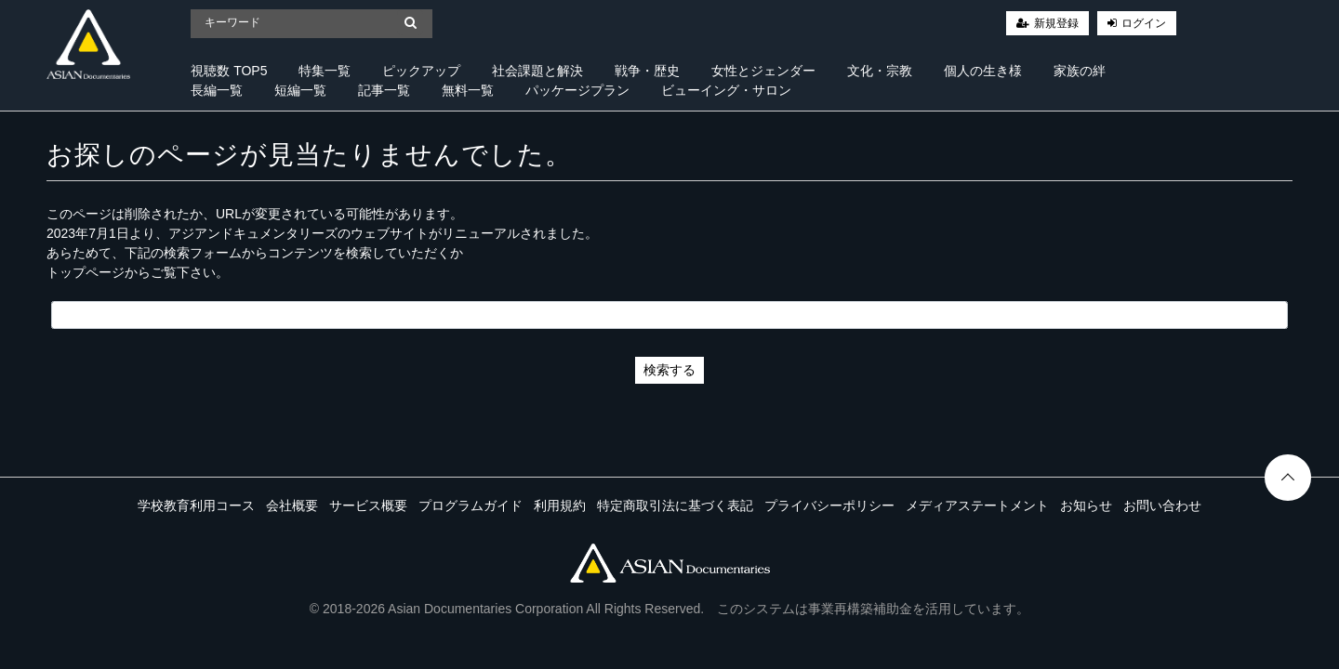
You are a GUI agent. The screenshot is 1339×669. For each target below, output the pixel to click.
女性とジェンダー (763, 70)
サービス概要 (368, 505)
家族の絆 (1080, 70)
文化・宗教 (879, 70)
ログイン (1143, 23)
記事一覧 (384, 90)
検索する (669, 369)
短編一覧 (300, 90)
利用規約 (560, 505)
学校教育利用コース (196, 505)
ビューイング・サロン (726, 90)
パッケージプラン (577, 90)
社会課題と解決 (537, 70)
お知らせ (1086, 505)
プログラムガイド (470, 505)
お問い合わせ (1162, 505)
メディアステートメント (977, 505)
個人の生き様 (983, 70)
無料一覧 (468, 90)
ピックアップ (421, 70)
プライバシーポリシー (829, 505)
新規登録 (1056, 23)
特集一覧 (324, 70)
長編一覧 (217, 90)
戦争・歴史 (647, 70)
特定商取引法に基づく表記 (675, 505)
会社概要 (292, 505)
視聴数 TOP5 (229, 70)
